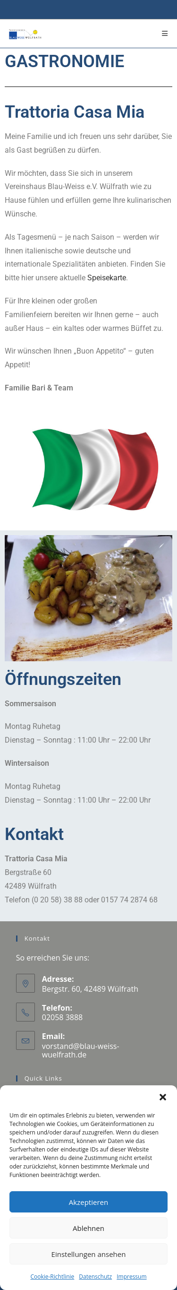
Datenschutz (95, 1277)
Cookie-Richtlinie (52, 1277)
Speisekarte (106, 277)
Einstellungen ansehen (88, 1254)
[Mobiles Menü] (165, 33)
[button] (163, 1097)
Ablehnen (88, 1228)
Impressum (131, 1277)
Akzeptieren (88, 1202)
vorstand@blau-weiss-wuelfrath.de (80, 1050)
